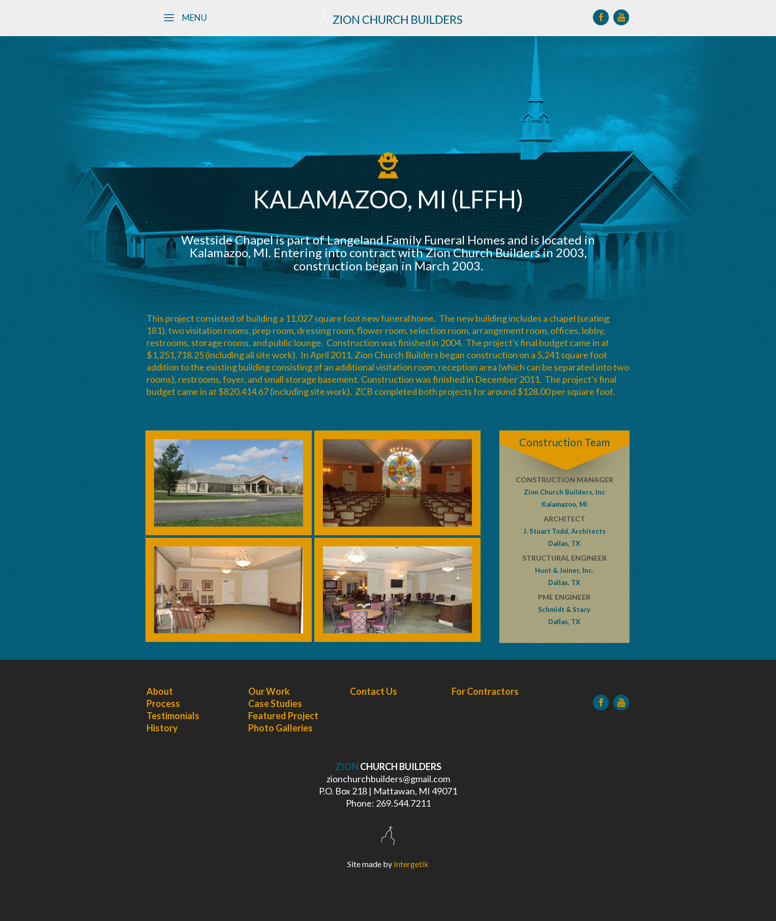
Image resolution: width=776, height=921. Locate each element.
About (159, 691)
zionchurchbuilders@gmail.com (388, 778)
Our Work (269, 691)
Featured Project (283, 715)
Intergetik (411, 864)
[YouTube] (621, 17)
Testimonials (172, 715)
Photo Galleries (280, 727)
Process (163, 703)
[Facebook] (601, 17)
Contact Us (373, 691)
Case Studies (275, 703)
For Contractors (485, 691)
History (162, 727)
